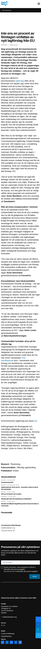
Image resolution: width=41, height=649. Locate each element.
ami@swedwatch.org (8, 528)
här (35, 421)
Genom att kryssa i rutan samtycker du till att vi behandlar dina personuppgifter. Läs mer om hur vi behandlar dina (21, 569)
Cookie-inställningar (7, 633)
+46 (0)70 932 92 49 (8, 530)
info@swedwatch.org (10, 617)
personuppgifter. (32, 571)
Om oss (3, 625)
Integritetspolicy (6, 636)
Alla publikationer (7, 10)
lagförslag (20, 81)
